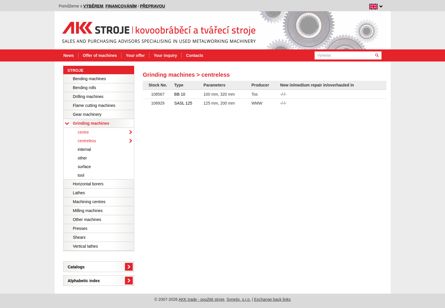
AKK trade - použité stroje (201, 299)
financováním (121, 6)
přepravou (152, 6)
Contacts (194, 55)
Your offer (135, 55)
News (68, 55)
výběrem (93, 6)
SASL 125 (183, 103)
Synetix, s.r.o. (239, 299)
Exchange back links (272, 299)
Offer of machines (100, 55)
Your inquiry (165, 55)
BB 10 (179, 94)
